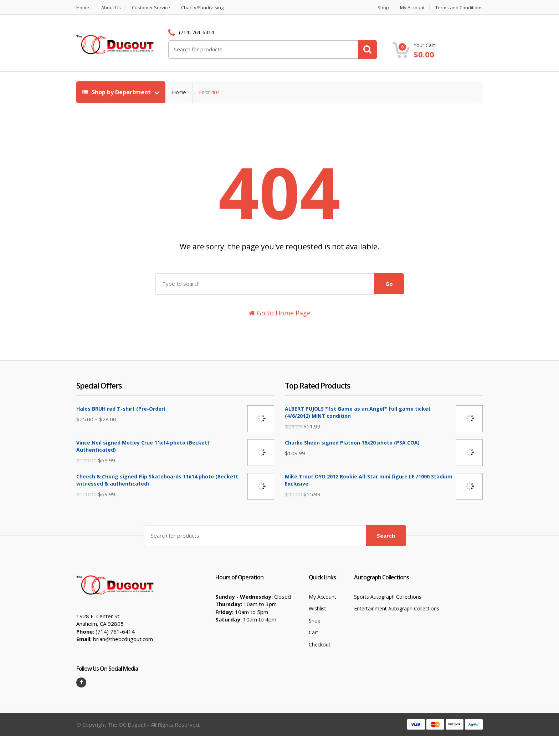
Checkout (319, 644)
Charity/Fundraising (202, 7)
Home (82, 7)
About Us (111, 7)
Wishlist (317, 608)
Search (386, 535)
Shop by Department (117, 92)
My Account (412, 7)
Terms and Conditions (459, 7)
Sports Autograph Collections (387, 596)
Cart (313, 632)
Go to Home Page (280, 313)
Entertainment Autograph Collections (396, 608)
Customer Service (151, 7)
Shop (383, 7)
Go (389, 283)
